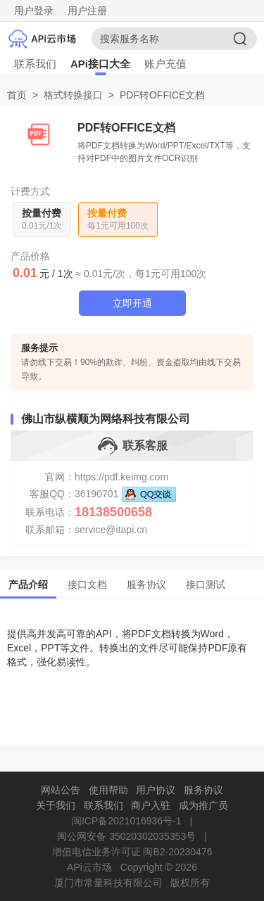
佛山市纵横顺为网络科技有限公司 (105, 419)
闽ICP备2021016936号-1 (127, 820)
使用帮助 (108, 789)
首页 (17, 95)
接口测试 (205, 584)
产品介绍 (28, 584)
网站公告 (60, 789)
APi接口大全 (100, 64)
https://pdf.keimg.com (121, 477)
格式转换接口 (73, 95)
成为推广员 (203, 805)
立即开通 (132, 303)
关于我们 (55, 805)
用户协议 (155, 789)
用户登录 (34, 10)
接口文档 (87, 584)
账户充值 (165, 64)
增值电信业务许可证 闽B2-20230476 (132, 851)
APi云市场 (89, 867)
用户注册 (87, 10)
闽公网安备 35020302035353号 (126, 836)
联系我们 (35, 64)
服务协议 (146, 584)
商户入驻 (150, 805)
